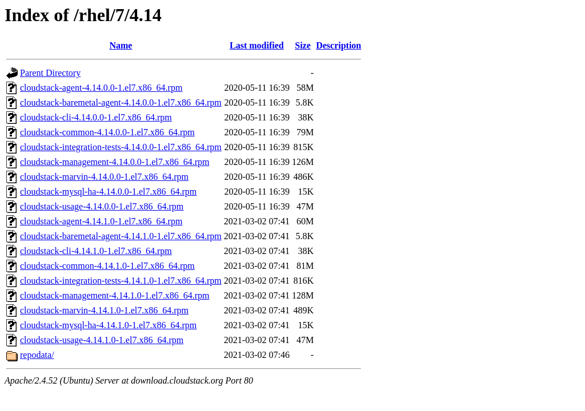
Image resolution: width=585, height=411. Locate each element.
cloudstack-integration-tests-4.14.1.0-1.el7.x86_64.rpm (121, 280)
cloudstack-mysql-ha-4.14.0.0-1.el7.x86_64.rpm (108, 191)
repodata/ (37, 355)
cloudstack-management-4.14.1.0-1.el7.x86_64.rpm (114, 295)
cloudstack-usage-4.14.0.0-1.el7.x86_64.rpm (101, 206)
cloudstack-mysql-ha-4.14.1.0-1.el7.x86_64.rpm (108, 325)
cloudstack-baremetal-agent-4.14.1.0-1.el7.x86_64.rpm (121, 236)
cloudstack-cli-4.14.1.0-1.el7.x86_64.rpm (96, 251)
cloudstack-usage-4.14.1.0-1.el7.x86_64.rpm (101, 340)
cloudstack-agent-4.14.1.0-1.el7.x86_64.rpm (101, 221)
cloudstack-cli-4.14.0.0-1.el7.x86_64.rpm (96, 117)
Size (303, 45)
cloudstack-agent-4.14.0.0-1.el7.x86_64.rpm (101, 87)
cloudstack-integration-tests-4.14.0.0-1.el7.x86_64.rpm (121, 147)
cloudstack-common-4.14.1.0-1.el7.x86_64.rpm (107, 266)
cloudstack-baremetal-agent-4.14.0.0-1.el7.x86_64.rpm (121, 102)
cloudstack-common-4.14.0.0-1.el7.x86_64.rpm (107, 132)
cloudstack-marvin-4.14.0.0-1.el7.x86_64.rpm (104, 177)
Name (120, 45)
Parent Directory (50, 73)
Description (338, 45)
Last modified (257, 45)
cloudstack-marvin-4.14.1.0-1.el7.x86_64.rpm (104, 310)
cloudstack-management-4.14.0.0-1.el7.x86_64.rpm (114, 162)
